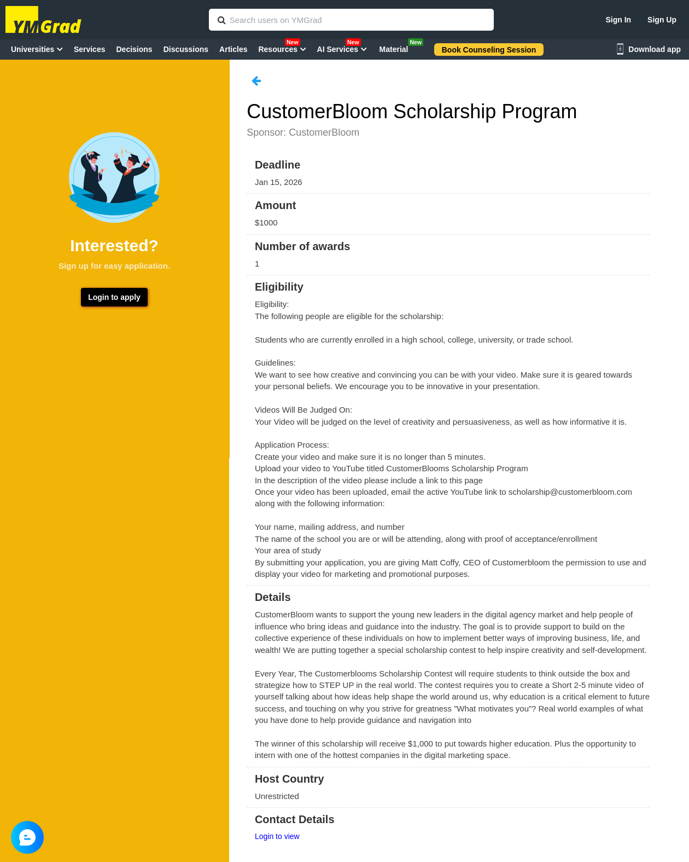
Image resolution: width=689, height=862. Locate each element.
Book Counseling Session (489, 49)
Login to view (277, 836)
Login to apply (114, 297)
